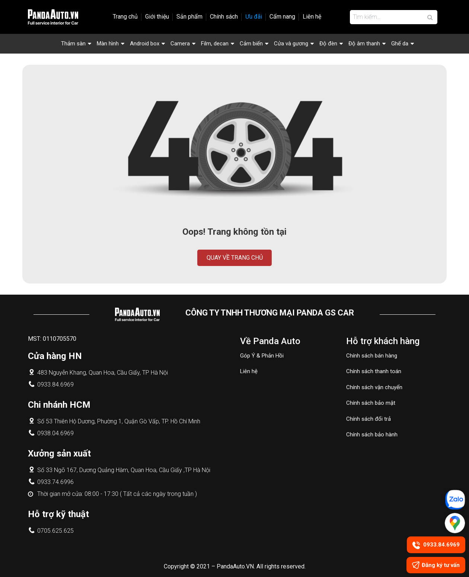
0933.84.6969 (55, 384)
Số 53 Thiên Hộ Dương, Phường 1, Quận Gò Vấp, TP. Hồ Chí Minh (118, 421)
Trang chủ (125, 16)
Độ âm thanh (364, 43)
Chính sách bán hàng (371, 355)
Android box (144, 43)
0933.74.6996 (55, 481)
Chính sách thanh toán (373, 371)
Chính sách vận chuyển (374, 387)
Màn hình (108, 43)
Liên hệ (312, 16)
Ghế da (399, 43)
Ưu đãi (253, 16)
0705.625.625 (55, 530)
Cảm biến (251, 43)
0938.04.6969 (55, 433)
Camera (180, 43)
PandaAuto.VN (235, 566)
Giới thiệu (157, 16)
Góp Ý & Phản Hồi (262, 355)
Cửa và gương (291, 43)
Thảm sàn (73, 43)
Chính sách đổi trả (368, 419)
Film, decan (215, 43)
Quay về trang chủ (235, 257)
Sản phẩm (189, 16)
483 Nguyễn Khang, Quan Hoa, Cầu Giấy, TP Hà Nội (102, 372)
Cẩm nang (282, 16)
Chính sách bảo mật (370, 403)
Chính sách (224, 16)
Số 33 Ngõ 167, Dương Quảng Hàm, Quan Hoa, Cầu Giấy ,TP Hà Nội (123, 470)
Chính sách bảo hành (372, 434)
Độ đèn (328, 43)
